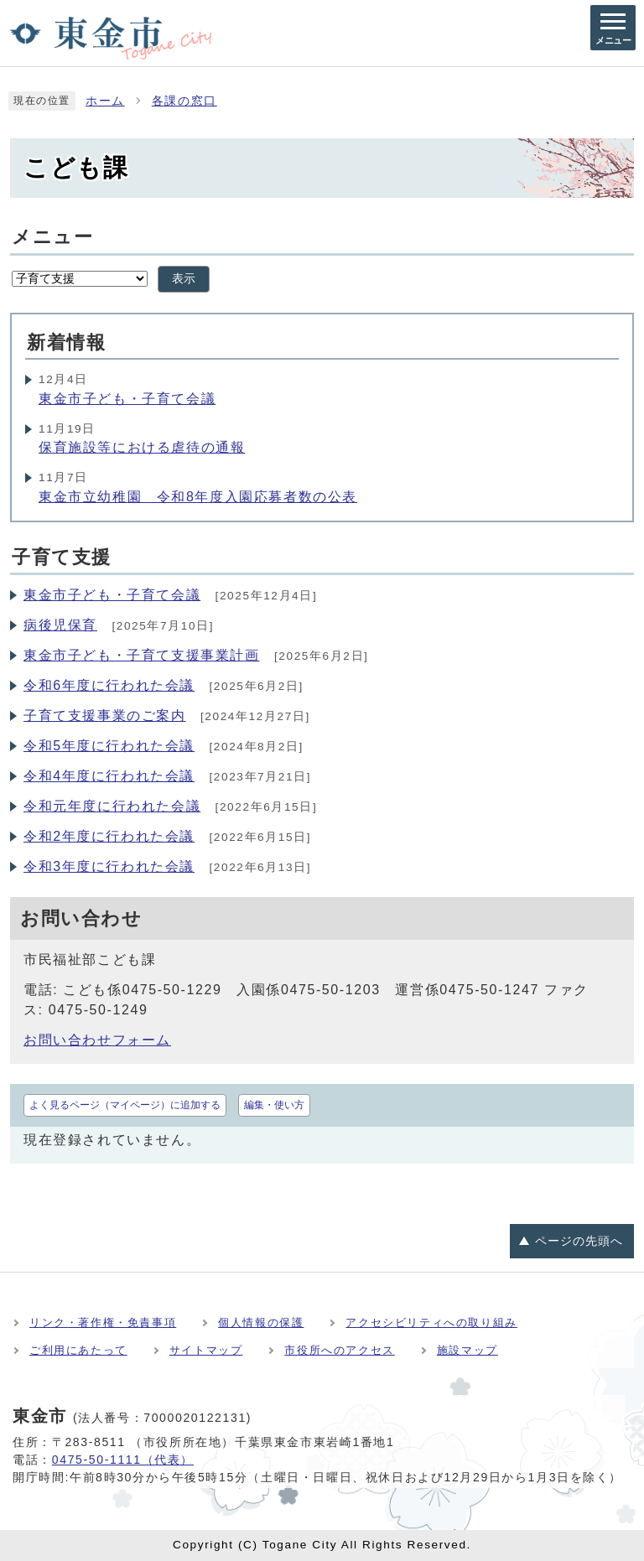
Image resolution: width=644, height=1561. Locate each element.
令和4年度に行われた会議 (109, 776)
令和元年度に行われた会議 (111, 806)
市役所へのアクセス (339, 1350)
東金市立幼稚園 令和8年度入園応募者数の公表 (198, 497)
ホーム (105, 101)
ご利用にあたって (78, 1350)
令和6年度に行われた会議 (109, 685)
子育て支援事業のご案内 (104, 715)
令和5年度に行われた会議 (109, 746)
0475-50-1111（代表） (123, 1459)
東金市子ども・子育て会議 (127, 399)
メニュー (52, 236)
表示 (183, 278)
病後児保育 (60, 625)
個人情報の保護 (261, 1322)
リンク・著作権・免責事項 (102, 1322)
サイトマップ (206, 1350)
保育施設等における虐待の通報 (142, 447)
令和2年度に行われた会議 (109, 836)
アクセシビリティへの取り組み (431, 1322)
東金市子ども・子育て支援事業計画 (141, 655)
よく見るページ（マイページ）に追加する (125, 1105)
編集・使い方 (274, 1105)
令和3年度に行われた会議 (109, 866)
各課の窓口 (184, 101)
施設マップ (467, 1350)
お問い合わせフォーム (97, 1040)
